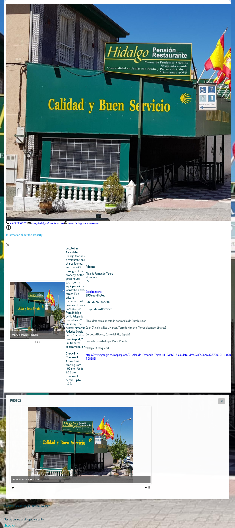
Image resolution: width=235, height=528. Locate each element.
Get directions (114, 291)
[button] (221, 401)
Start (146, 487)
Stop (149, 487)
